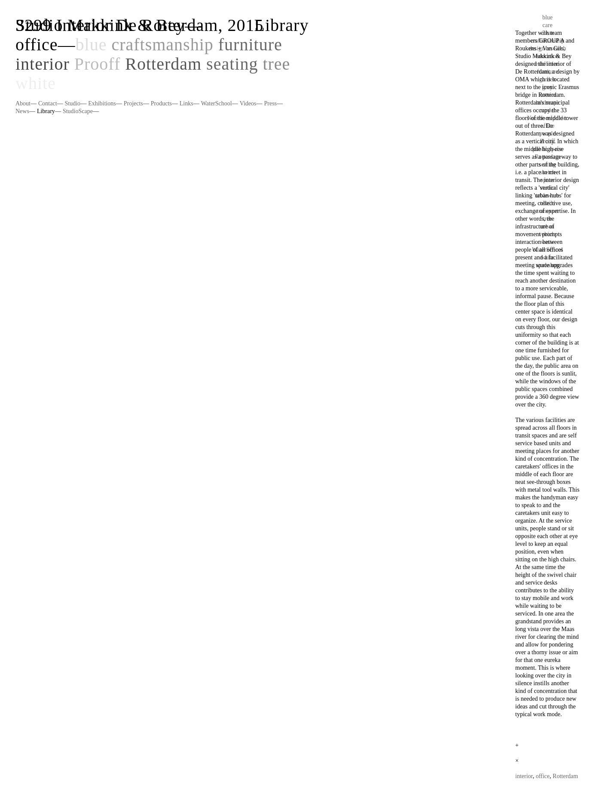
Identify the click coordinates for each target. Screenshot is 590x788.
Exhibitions (102, 103)
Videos (248, 103)
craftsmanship (162, 44)
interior (42, 64)
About (23, 103)
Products (161, 103)
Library (46, 111)
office (36, 44)
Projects (133, 103)
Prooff (97, 64)
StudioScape (78, 111)
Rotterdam (163, 64)
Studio (73, 103)
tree (276, 64)
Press (270, 103)
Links (186, 103)
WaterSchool (216, 103)
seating (232, 64)
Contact (47, 103)
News (22, 111)
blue (91, 44)
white (35, 83)
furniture (250, 44)
